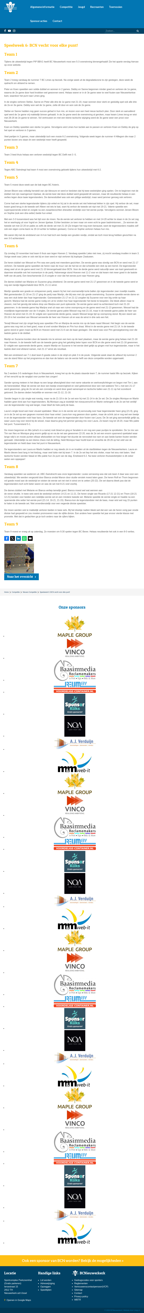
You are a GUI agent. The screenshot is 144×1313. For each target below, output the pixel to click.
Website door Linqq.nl (131, 1310)
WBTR (78, 1300)
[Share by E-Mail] (30, 538)
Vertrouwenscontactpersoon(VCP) (91, 1286)
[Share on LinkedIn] (18, 538)
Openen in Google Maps (19, 1300)
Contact (57, 21)
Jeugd (81, 6)
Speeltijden (45, 1290)
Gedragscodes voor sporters (88, 1280)
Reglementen (81, 1283)
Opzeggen (45, 1286)
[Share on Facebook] (6, 538)
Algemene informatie (42, 6)
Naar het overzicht (20, 576)
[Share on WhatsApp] (24, 538)
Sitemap (78, 1290)
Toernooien (115, 6)
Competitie (66, 6)
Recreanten (97, 6)
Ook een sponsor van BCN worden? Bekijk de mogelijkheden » (73, 1260)
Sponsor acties (38, 21)
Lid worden (45, 1280)
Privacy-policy (81, 1296)
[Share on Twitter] (12, 538)
